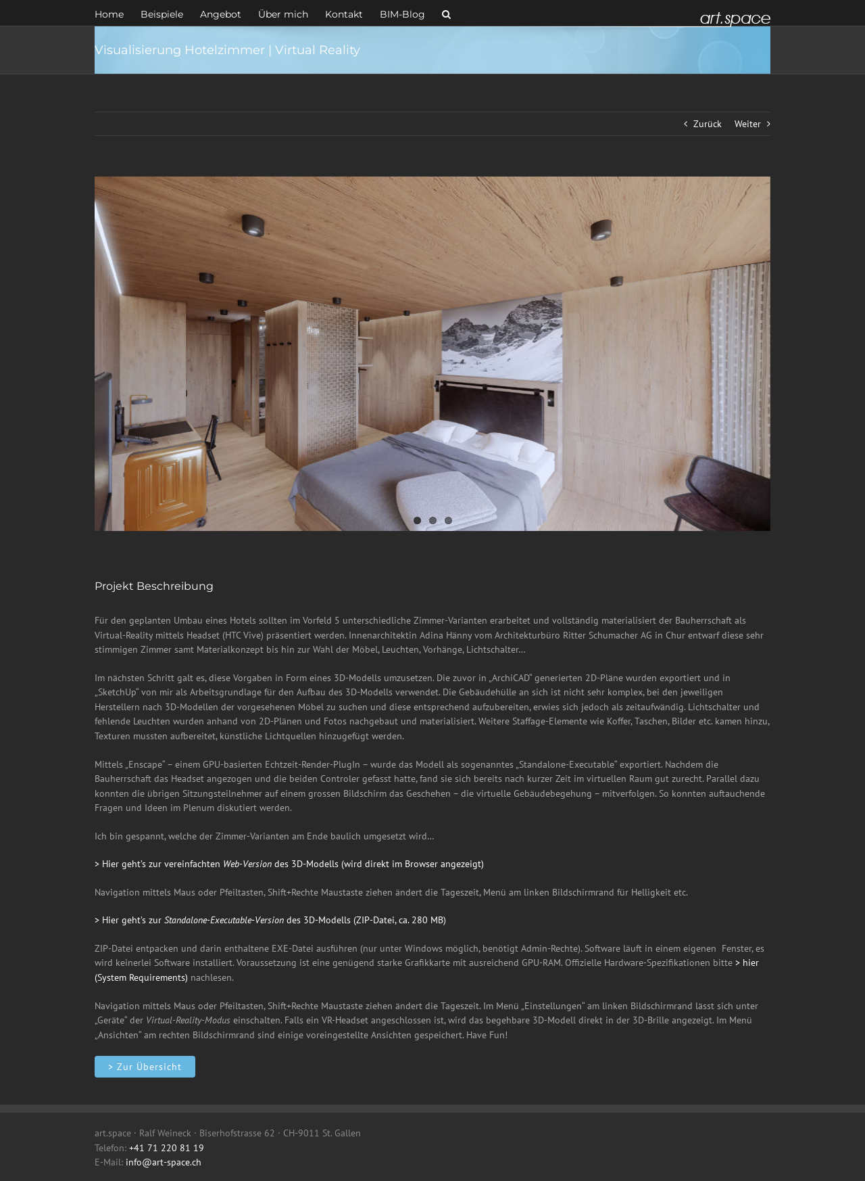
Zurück (707, 124)
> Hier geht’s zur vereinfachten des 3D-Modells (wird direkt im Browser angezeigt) (289, 864)
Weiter (748, 124)
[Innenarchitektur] (145, 1067)
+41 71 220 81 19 (166, 1148)
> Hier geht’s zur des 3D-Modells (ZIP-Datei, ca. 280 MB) (270, 920)
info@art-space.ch (163, 1162)
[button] (446, 13)
